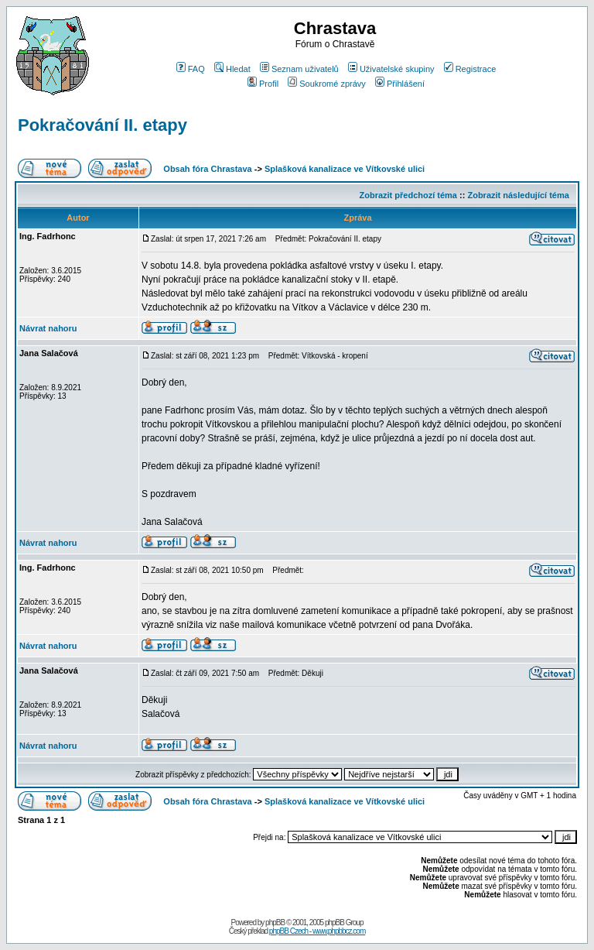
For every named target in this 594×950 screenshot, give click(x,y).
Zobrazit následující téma (517, 195)
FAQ (190, 69)
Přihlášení (400, 83)
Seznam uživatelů (299, 69)
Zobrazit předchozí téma (408, 195)
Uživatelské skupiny (391, 69)
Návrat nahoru (48, 328)
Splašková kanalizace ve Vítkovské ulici (345, 168)
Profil (263, 83)
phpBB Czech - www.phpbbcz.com (317, 931)
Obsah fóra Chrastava (207, 168)
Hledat (232, 69)
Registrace (470, 69)
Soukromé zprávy (327, 83)
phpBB (275, 922)
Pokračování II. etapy (102, 125)
